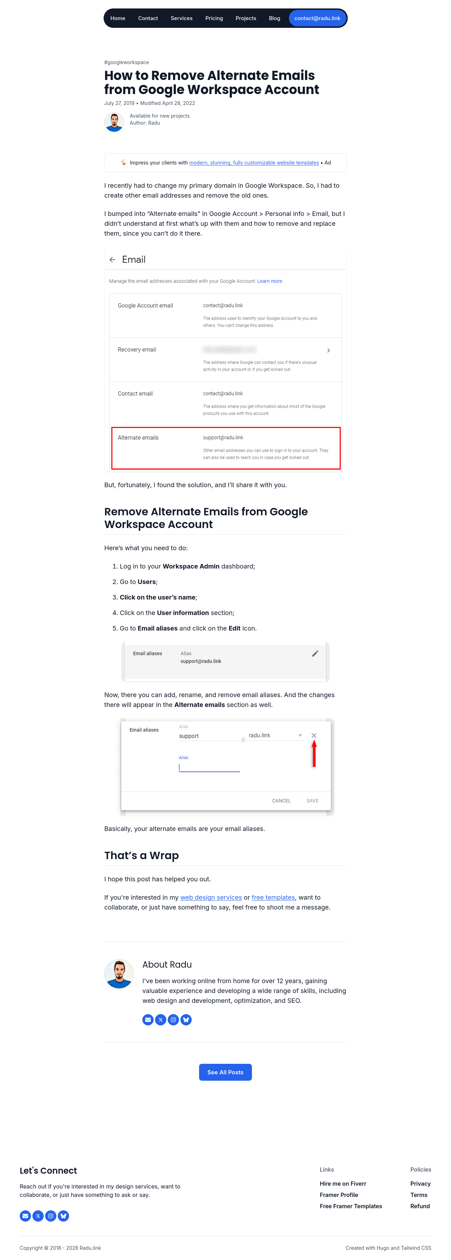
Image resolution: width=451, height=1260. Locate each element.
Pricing (214, 18)
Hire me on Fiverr (343, 1183)
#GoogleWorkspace (126, 62)
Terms (418, 1194)
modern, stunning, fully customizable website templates (254, 163)
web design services (211, 897)
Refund (420, 1206)
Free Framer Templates (351, 1206)
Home (118, 18)
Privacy (420, 1183)
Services (181, 18)
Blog (274, 18)
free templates (273, 897)
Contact (148, 18)
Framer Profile (339, 1194)
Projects (246, 18)
